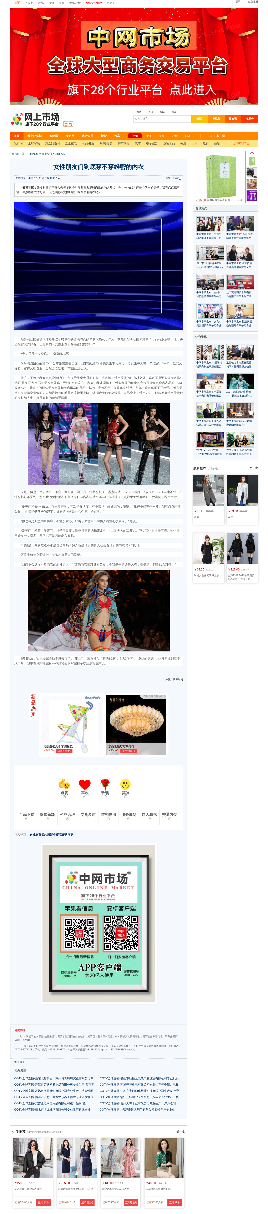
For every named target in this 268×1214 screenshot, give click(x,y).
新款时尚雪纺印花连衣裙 (115, 1189)
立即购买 (43, 1202)
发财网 (70, 136)
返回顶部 (19, 1062)
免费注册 (253, 1)
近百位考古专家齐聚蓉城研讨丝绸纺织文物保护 (238, 366)
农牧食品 (169, 143)
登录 (238, 1)
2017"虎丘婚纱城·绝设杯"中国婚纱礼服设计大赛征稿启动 (239, 395)
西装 (196, 517)
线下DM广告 (241, 143)
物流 (183, 143)
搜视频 (216, 118)
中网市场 (33, 153)
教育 (206, 143)
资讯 (51, 3)
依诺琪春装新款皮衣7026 (28, 1189)
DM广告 (190, 136)
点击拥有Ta (64, 751)
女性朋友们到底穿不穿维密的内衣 (51, 834)
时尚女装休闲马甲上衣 (206, 575)
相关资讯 (20, 1070)
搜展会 (250, 118)
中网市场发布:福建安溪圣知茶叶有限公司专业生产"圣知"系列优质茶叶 (239, 325)
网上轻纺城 (34, 136)
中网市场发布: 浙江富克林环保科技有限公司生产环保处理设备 (239, 238)
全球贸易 (34, 143)
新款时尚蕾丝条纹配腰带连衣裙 (75, 1189)
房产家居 (87, 136)
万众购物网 (52, 143)
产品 (41, 3)
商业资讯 (47, 153)
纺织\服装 (106, 143)
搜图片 (200, 118)
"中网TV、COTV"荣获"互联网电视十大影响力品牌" (209, 454)
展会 (62, 3)
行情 (175, 136)
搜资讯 (233, 118)
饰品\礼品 (88, 143)
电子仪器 (152, 143)
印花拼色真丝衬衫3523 (158, 1189)
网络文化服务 (94, 3)
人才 (194, 143)
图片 (138, 112)
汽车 (117, 136)
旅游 (104, 136)
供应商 (29, 3)
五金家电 (71, 143)
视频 (162, 112)
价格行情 (75, 3)
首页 (17, 2)
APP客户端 (217, 136)
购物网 (53, 136)
